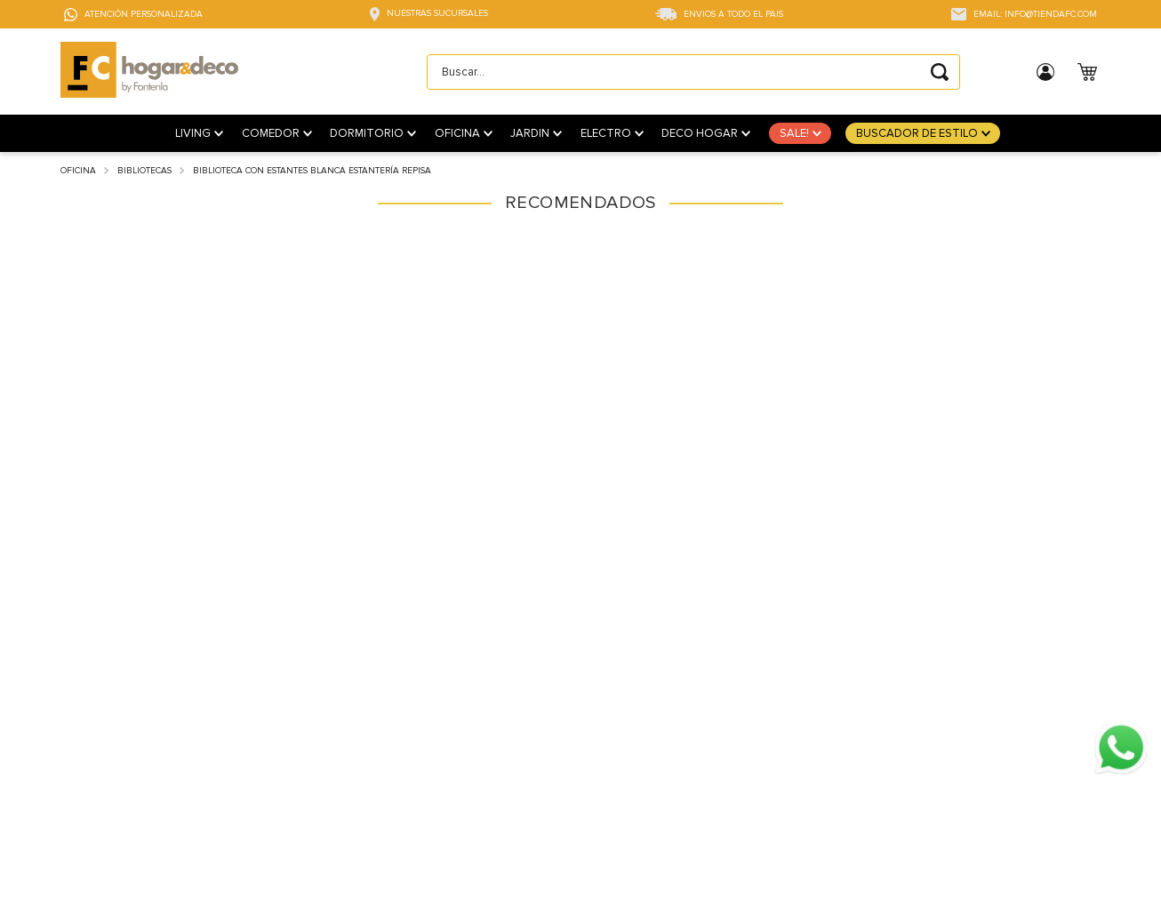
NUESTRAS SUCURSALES (437, 13)
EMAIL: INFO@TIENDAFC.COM (1035, 14)
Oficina (78, 170)
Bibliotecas (144, 170)
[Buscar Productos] (939, 72)
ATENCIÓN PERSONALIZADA (143, 14)
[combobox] (693, 72)
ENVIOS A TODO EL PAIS (733, 14)
